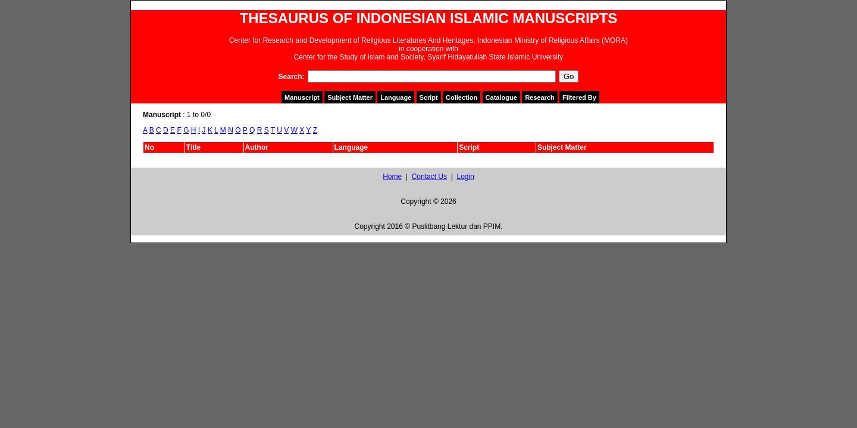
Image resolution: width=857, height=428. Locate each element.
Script (429, 97)
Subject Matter (350, 97)
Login (465, 176)
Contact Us (429, 176)
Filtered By (579, 97)
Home (392, 176)
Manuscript (302, 97)
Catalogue (501, 97)
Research (540, 97)
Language (395, 97)
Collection (461, 97)
